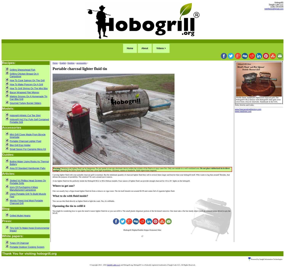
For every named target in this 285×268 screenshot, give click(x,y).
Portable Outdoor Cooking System (27, 247)
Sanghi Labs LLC (113, 265)
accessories (82, 63)
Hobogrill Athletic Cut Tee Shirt (25, 115)
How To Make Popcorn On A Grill (26, 84)
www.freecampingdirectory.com (248, 109)
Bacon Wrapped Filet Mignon (24, 92)
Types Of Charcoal (19, 243)
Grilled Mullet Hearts (20, 215)
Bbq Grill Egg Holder (20, 145)
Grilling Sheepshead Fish (22, 70)
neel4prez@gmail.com (273, 9)
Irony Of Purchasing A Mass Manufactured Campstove (24, 188)
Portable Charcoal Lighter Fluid (25, 141)
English (63, 63)
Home (130, 48)
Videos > (161, 48)
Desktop (70, 63)
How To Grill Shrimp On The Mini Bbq (29, 88)
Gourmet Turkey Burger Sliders (25, 103)
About (145, 48)
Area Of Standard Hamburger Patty (27, 168)
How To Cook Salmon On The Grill (27, 80)
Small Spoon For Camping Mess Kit (28, 149)
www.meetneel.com (243, 111)
